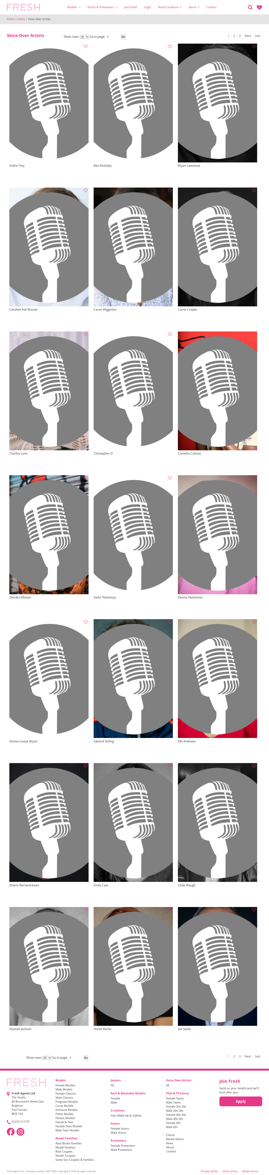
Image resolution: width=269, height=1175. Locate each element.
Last (257, 36)
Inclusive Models (66, 1110)
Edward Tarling (104, 741)
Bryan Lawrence (189, 165)
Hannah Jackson (20, 1029)
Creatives (117, 1110)
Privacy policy (209, 1171)
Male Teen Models (67, 1130)
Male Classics (64, 1097)
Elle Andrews (187, 741)
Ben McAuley (103, 165)
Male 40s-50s (174, 1119)
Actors (21, 19)
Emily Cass (101, 885)
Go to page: (97, 37)
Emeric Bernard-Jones (24, 885)
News (169, 1143)
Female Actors (120, 1128)
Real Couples (64, 1151)
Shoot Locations (170, 7)
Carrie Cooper (187, 309)
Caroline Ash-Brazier (23, 309)
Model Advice (175, 1139)
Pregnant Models (66, 1102)
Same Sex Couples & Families (74, 1160)
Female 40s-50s (176, 1115)
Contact (211, 7)
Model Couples (65, 1155)
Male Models (63, 1089)
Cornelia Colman (189, 453)
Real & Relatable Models (128, 1093)
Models (74, 7)
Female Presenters (123, 1146)
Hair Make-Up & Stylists (126, 1115)
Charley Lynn (18, 453)
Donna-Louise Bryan (23, 741)
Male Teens (173, 1102)
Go (123, 37)
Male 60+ (172, 1127)
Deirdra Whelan (20, 597)
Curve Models (64, 1106)
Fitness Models (65, 1118)
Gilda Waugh (186, 885)
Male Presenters (121, 1150)
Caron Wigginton (105, 309)
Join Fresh (130, 7)
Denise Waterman (190, 597)
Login (147, 7)
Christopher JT (103, 453)
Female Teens (175, 1098)
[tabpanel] (49, 103)
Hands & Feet (64, 1122)
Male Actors (118, 1132)
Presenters (118, 1140)
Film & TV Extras (177, 1093)
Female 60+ (173, 1123)
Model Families (66, 1138)
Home (10, 19)
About (194, 7)
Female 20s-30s (176, 1106)
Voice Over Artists (178, 1080)
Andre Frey (17, 165)
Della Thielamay (105, 597)
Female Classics (65, 1093)
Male (114, 1102)
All (112, 1085)
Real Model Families (68, 1143)
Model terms (250, 1171)
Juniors (116, 1080)
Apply (241, 1101)
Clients (170, 1135)
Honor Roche (102, 1029)
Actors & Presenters (102, 7)
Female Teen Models (68, 1126)
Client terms (230, 1171)
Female (115, 1098)
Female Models (65, 1085)
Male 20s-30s (174, 1110)
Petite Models (64, 1114)
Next (248, 36)
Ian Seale (184, 1029)
